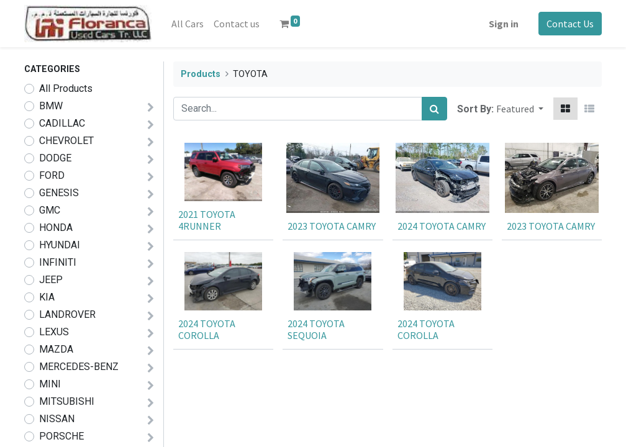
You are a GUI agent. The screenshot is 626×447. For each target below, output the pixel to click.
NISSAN (57, 419)
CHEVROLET (66, 141)
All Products (66, 88)
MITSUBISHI (66, 401)
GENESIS (59, 193)
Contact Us (570, 23)
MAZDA (56, 349)
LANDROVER (67, 314)
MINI (50, 384)
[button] (519, 108)
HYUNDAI (59, 245)
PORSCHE (61, 436)
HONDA (56, 227)
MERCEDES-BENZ (79, 366)
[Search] (434, 108)
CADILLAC (62, 123)
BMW (51, 106)
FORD (52, 175)
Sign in (504, 23)
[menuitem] (187, 23)
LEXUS (54, 332)
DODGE (55, 158)
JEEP (51, 280)
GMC (49, 210)
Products (200, 74)
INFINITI (57, 262)
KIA (47, 297)
